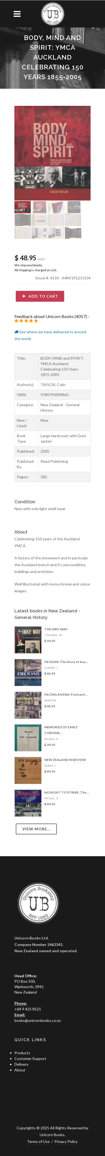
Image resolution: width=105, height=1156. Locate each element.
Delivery (21, 1064)
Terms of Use (38, 1141)
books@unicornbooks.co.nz (37, 1020)
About (19, 1070)
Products (22, 1052)
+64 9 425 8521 (27, 1009)
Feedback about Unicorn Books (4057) (50, 316)
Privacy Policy (66, 1141)
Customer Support (30, 1058)
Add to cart (40, 296)
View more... (36, 829)
